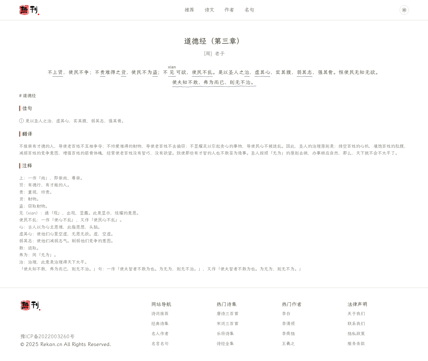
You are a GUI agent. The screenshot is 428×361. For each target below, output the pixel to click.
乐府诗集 (225, 333)
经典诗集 (160, 323)
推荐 (189, 10)
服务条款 (356, 343)
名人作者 (160, 333)
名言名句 (160, 343)
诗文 (209, 10)
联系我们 (356, 323)
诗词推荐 (160, 313)
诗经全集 (225, 343)
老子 (220, 54)
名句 (249, 10)
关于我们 (356, 313)
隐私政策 (356, 333)
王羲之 (288, 343)
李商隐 (288, 333)
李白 (286, 313)
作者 (229, 10)
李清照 (288, 323)
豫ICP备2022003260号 (47, 336)
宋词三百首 (227, 323)
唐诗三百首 (227, 313)
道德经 (29, 95)
